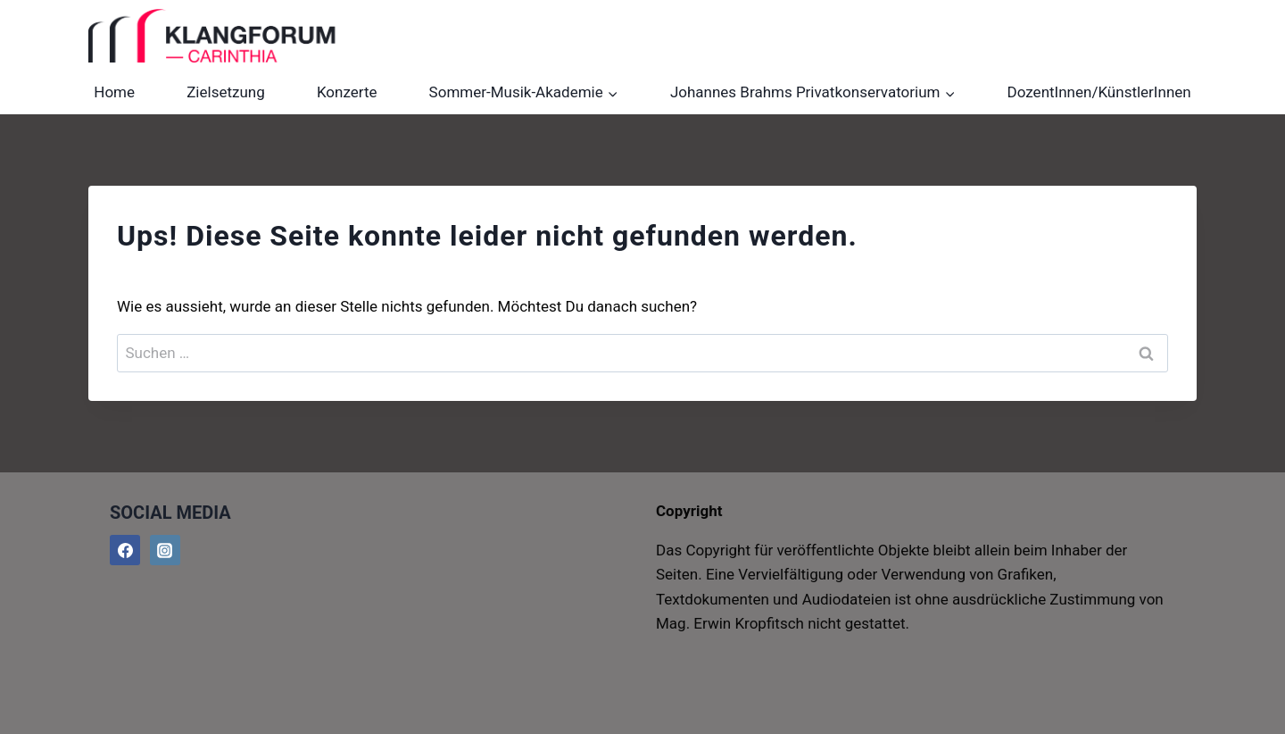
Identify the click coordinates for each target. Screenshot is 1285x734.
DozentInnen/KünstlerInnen (1099, 92)
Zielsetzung (226, 92)
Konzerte (347, 92)
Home (114, 92)
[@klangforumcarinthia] (165, 550)
